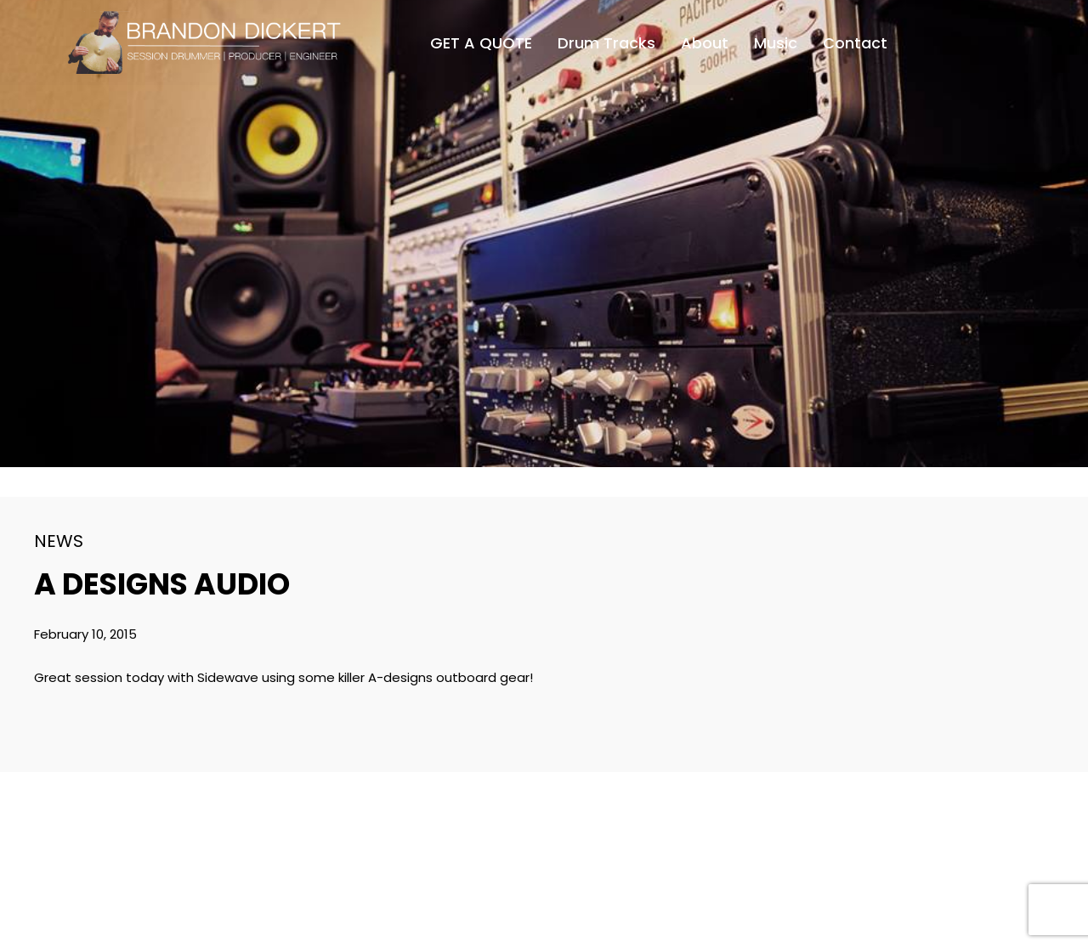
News (58, 541)
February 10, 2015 (85, 634)
